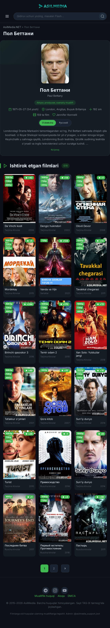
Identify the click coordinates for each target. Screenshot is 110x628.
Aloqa (61, 595)
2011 (103, 293)
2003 (67, 230)
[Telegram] (45, 590)
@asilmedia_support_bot (87, 613)
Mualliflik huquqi (45, 595)
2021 (67, 293)
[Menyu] (7, 16)
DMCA (72, 595)
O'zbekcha (47, 122)
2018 (102, 359)
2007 (67, 423)
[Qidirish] (102, 16)
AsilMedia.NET (12, 27)
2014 (102, 423)
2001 (31, 423)
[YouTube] (64, 590)
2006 (31, 230)
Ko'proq (55, 149)
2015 (31, 293)
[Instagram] (55, 590)
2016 (31, 356)
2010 (67, 356)
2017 (31, 549)
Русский (63, 122)
